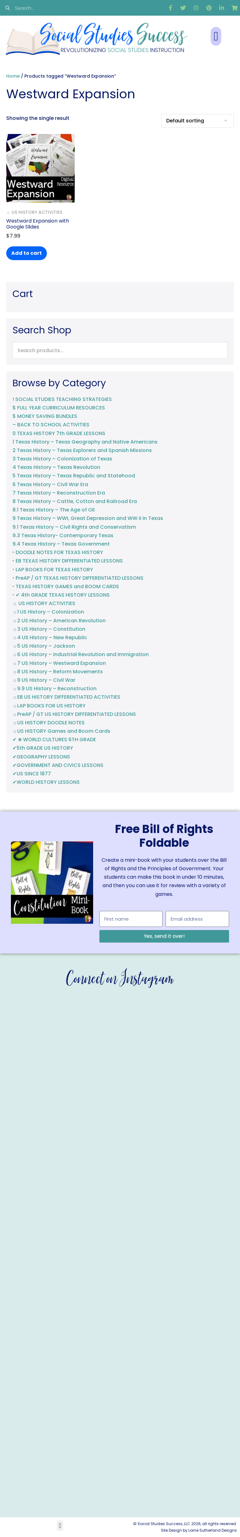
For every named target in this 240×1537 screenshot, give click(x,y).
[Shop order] (197, 121)
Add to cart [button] (26, 253)
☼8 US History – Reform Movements (57, 671)
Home (13, 76)
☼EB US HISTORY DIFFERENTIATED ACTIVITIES (66, 697)
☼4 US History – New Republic (49, 637)
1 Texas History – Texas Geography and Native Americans (85, 441)
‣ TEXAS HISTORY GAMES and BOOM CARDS (65, 586)
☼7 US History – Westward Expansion (59, 663)
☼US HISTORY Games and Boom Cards (61, 731)
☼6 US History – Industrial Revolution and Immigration (80, 654)
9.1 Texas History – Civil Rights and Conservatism (74, 527)
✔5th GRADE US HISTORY (42, 748)
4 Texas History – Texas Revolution (56, 467)
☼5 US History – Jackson (43, 646)
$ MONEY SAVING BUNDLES (44, 416)
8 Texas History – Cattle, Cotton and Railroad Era (74, 501)
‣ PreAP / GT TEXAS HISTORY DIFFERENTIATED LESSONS (77, 578)
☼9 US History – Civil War (43, 680)
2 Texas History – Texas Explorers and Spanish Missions (82, 450)
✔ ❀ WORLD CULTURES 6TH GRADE (54, 739)
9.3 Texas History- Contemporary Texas (62, 535)
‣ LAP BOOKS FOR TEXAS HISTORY (52, 569)
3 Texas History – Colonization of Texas (62, 458)
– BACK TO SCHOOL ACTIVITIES (50, 424)
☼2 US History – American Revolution (59, 620)
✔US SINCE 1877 (31, 773)
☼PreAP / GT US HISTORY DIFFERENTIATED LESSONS (74, 714)
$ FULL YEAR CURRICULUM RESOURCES (58, 407)
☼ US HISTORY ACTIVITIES (43, 603)
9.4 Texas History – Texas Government (61, 543)
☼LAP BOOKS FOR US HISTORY (49, 705)
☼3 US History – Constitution (48, 629)
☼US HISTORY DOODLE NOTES (48, 722)
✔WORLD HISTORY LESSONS (46, 782)
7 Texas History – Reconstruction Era (58, 492)
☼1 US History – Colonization (48, 611)
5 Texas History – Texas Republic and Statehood (73, 475)
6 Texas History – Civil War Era (50, 484)
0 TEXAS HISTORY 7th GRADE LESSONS (58, 433)
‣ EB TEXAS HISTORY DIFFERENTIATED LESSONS (67, 560)
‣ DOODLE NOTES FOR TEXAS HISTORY (57, 552)
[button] (216, 36)
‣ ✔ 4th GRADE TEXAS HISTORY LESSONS (61, 595)
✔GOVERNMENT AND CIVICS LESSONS (57, 765)
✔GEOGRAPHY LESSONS (41, 756)
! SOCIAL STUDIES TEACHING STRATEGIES (62, 399)
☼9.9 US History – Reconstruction (54, 688)
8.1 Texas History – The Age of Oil (53, 509)
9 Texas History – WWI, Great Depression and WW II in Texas (87, 518)
